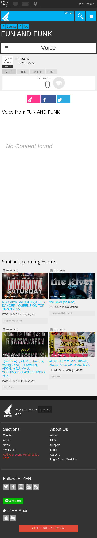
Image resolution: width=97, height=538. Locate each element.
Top (25, 26)
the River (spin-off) (62, 302)
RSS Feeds (36, 487)
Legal (53, 449)
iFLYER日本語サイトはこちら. (48, 528)
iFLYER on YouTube (29, 487)
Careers (55, 454)
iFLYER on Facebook (13, 487)
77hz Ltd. (45, 409)
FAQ (53, 440)
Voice (48, 48)
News (6, 445)
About (53, 435)
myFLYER (9, 449)
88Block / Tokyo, (63, 307)
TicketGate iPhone (13, 518)
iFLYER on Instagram (21, 487)
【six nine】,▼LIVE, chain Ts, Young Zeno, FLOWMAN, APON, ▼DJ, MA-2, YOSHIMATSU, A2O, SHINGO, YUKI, (24, 369)
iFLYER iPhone (6, 518)
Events (11, 26)
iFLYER (8, 411)
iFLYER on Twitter (6, 487)
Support (55, 445)
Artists (7, 440)
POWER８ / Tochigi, (18, 314)
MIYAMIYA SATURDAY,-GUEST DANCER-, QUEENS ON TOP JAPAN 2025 (24, 306)
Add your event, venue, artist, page (21, 456)
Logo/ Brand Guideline (64, 459)
